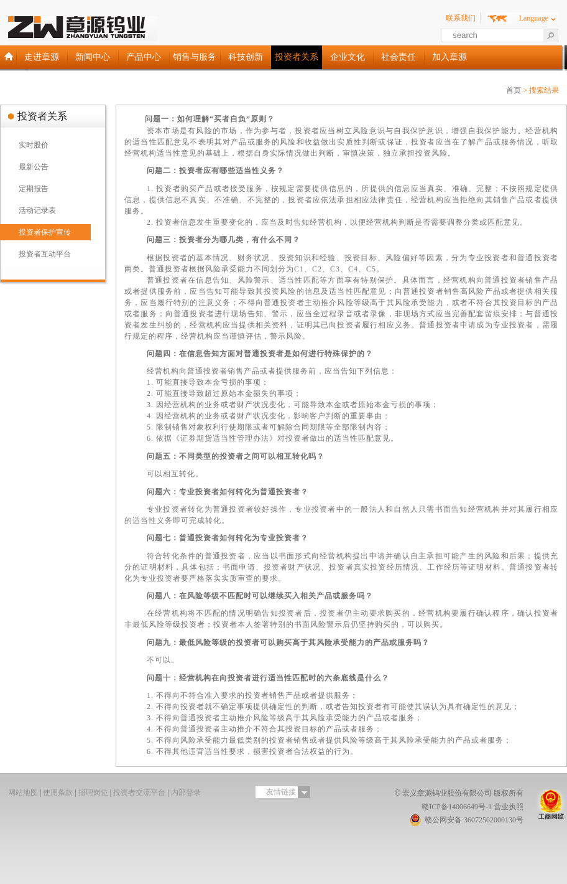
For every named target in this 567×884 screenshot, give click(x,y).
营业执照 (508, 806)
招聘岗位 (93, 792)
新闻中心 (92, 57)
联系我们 (461, 18)
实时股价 (33, 145)
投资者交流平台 (139, 792)
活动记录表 (37, 210)
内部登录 (186, 792)
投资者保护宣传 (45, 232)
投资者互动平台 (45, 254)
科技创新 (245, 57)
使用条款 (58, 792)
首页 (513, 90)
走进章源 (41, 57)
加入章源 (449, 57)
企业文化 (347, 57)
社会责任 (398, 57)
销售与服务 (194, 57)
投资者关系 (296, 57)
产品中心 (143, 57)
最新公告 (33, 166)
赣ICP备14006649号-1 (457, 806)
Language (533, 18)
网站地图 (23, 792)
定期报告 (33, 188)
